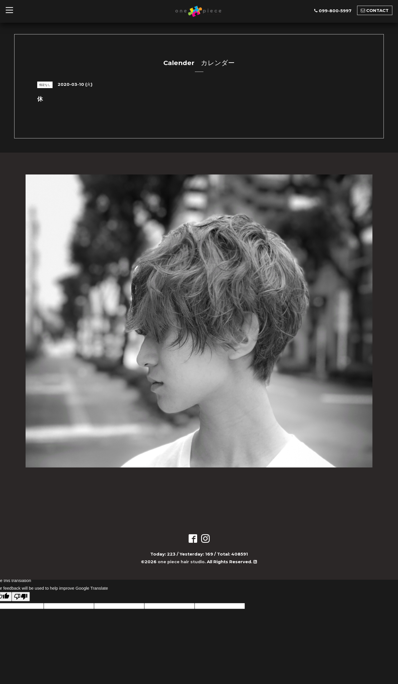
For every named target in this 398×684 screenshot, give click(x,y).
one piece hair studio (181, 561)
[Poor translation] (21, 596)
